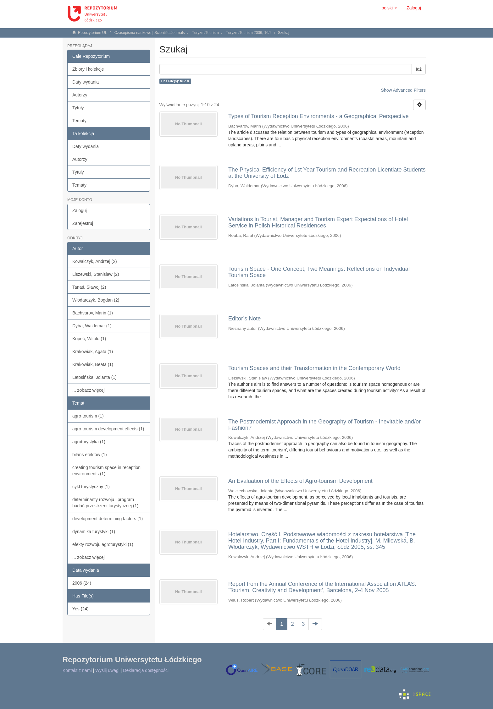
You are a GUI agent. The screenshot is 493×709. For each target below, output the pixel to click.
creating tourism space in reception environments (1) (106, 470)
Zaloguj (79, 210)
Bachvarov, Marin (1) (92, 312)
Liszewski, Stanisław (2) (95, 274)
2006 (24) (81, 583)
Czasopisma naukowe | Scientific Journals (149, 32)
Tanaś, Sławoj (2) (89, 287)
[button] (389, 8)
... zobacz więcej (88, 390)
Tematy (79, 120)
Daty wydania (85, 82)
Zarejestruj (82, 223)
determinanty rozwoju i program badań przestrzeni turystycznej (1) (105, 502)
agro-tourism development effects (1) (108, 428)
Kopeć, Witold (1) (89, 338)
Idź (419, 69)
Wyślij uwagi (107, 670)
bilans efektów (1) (89, 454)
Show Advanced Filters (403, 90)
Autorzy (79, 94)
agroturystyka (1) (88, 441)
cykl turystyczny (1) (91, 486)
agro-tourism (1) (88, 415)
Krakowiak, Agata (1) (92, 351)
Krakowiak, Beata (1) (92, 364)
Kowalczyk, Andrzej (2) (94, 261)
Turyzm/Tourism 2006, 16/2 (249, 32)
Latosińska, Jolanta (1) (94, 377)
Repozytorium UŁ (92, 32)
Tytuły (78, 107)
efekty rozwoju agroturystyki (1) (102, 544)
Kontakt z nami (77, 670)
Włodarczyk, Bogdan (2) (95, 300)
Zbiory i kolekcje (88, 69)
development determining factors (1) (107, 518)
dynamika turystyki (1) (93, 531)
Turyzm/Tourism (205, 32)
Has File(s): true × (175, 81)
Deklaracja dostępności (146, 670)
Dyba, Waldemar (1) (92, 325)
